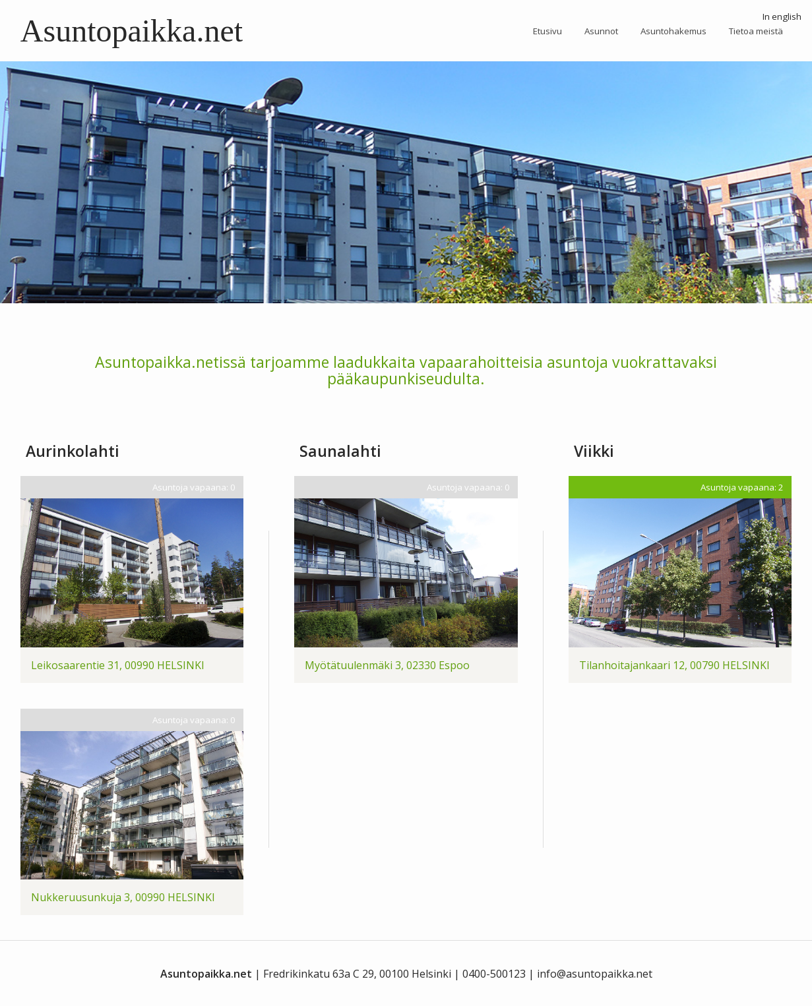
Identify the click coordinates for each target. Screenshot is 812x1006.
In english (782, 16)
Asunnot (601, 31)
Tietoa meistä (756, 31)
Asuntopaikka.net (131, 30)
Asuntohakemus (673, 31)
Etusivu (547, 31)
